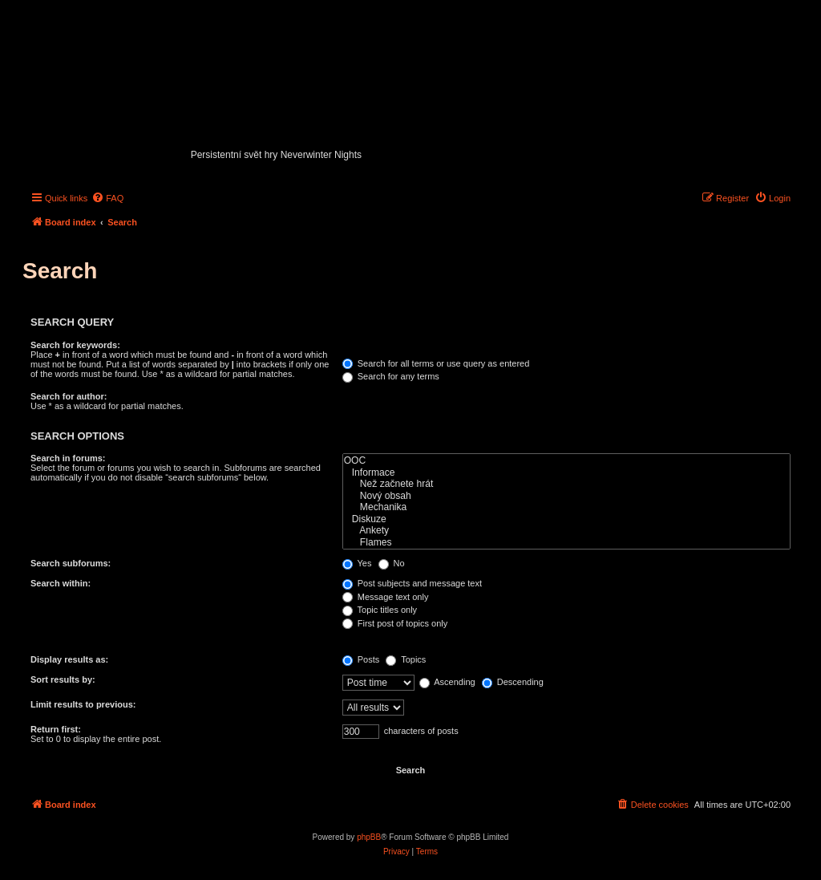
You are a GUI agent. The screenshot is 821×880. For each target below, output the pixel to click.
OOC (566, 461)
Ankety (566, 531)
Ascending (447, 682)
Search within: (60, 583)
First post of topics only (395, 623)
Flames (566, 543)
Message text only (385, 597)
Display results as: (69, 659)
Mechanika (566, 507)
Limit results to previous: (82, 704)
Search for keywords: (75, 345)
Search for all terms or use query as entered (436, 363)
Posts (361, 659)
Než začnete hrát (566, 484)
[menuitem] (107, 198)
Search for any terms (390, 376)
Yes (357, 563)
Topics (406, 659)
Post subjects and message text (412, 583)
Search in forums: (68, 458)
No (391, 563)
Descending (513, 682)
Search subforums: (70, 563)
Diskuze (566, 519)
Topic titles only (379, 609)
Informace (566, 473)
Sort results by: (62, 679)
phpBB (369, 837)
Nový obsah (566, 496)
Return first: (55, 729)
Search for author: (68, 396)
